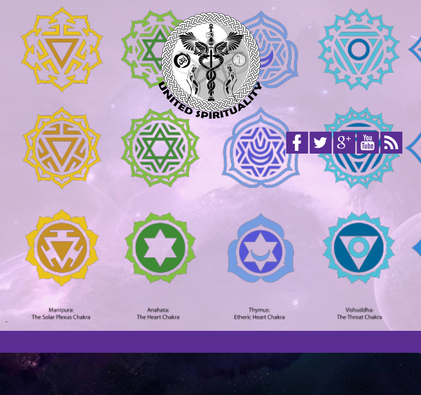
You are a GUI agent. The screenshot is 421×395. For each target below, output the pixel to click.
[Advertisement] (210, 240)
